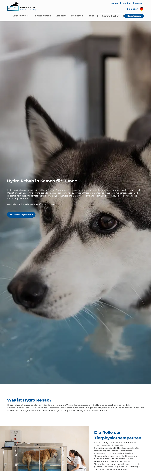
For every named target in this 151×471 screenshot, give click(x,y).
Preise (91, 15)
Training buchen (110, 16)
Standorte (61, 15)
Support (115, 3)
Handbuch (127, 3)
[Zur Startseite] (22, 6)
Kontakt (139, 3)
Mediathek (77, 15)
